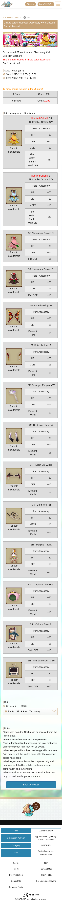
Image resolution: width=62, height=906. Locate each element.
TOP (46, 863)
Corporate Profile (15, 887)
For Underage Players (46, 881)
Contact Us (16, 881)
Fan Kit (16, 869)
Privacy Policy (46, 875)
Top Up (30, 4)
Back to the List (31, 784)
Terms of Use (46, 869)
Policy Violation (16, 875)
